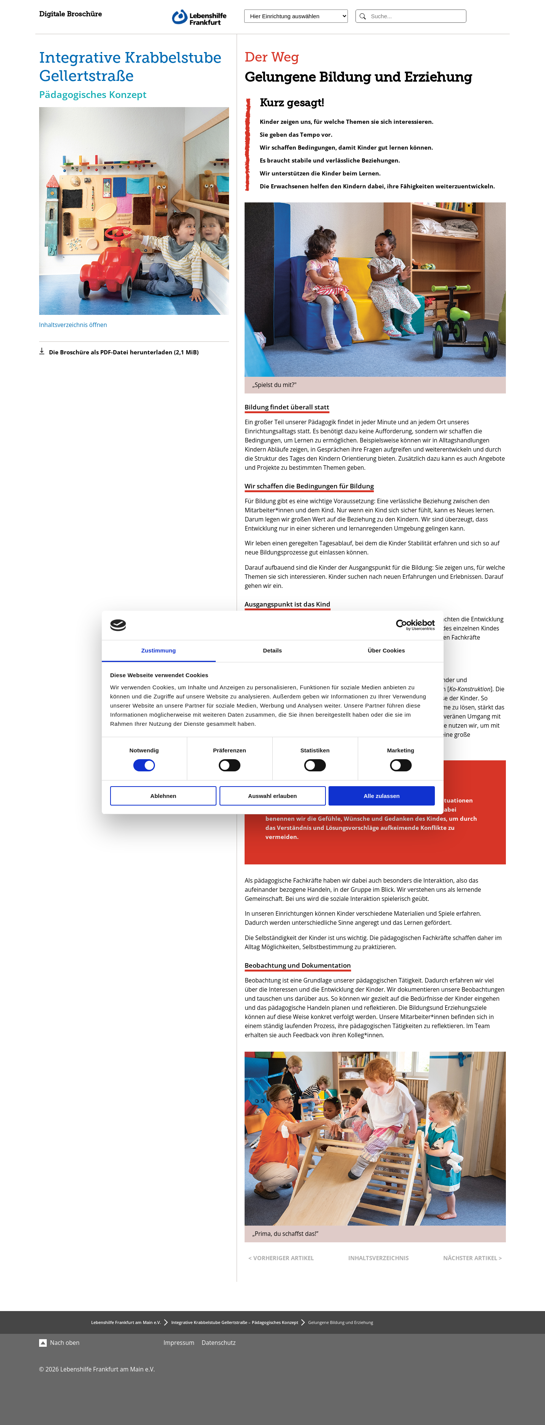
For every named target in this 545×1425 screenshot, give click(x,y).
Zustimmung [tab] (158, 650)
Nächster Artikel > (472, 1258)
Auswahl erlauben (272, 796)
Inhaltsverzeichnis (378, 1258)
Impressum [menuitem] (179, 1343)
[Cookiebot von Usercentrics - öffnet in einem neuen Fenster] (401, 625)
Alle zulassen (381, 796)
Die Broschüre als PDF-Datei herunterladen (124, 352)
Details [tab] (272, 650)
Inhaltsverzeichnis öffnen (73, 325)
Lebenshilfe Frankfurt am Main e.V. (126, 1322)
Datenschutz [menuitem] (218, 1343)
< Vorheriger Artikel (281, 1258)
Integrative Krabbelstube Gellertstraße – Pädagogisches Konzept (234, 1322)
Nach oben (59, 1343)
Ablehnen (163, 796)
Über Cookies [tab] (386, 650)
